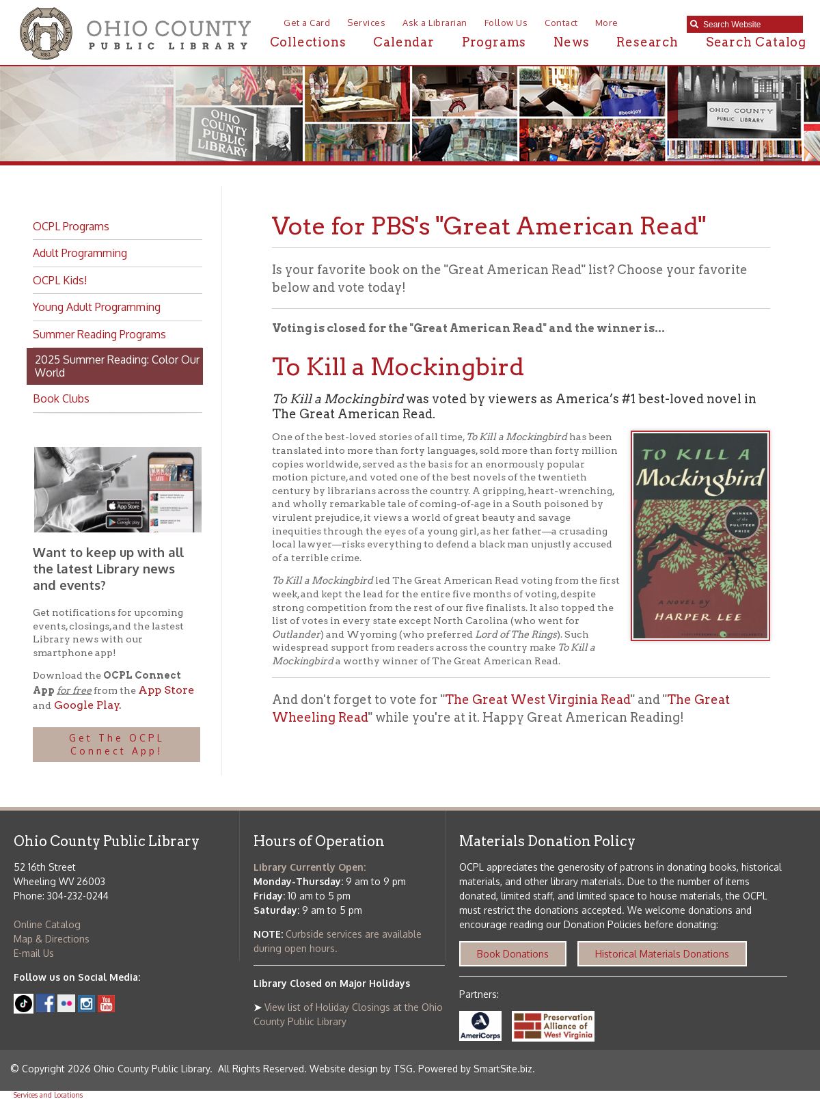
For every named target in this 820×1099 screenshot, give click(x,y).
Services (366, 22)
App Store (166, 689)
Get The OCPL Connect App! (117, 744)
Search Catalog (756, 42)
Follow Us (506, 22)
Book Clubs (61, 398)
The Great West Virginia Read (538, 699)
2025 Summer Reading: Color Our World (117, 366)
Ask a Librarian (434, 22)
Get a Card (307, 22)
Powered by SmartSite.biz (475, 1068)
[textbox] (749, 24)
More (606, 22)
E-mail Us (34, 953)
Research (647, 42)
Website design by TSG (361, 1068)
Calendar (403, 42)
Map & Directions (52, 939)
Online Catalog (47, 924)
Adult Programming (80, 253)
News (571, 42)
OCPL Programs (71, 226)
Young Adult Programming (97, 307)
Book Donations (513, 954)
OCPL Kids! (60, 280)
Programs (494, 42)
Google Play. (86, 704)
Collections (308, 42)
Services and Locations (48, 1095)
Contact (561, 22)
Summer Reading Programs (99, 334)
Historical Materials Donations (662, 954)
